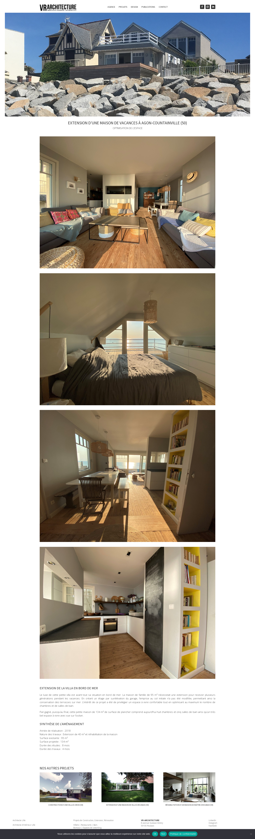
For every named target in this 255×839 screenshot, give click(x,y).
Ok (155, 834)
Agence (111, 7)
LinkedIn (212, 820)
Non (163, 834)
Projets (123, 7)
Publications (148, 7)
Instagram (213, 823)
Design (134, 7)
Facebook (213, 825)
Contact (163, 7)
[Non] (251, 834)
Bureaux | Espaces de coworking (87, 827)
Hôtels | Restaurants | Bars (85, 825)
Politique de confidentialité (183, 834)
